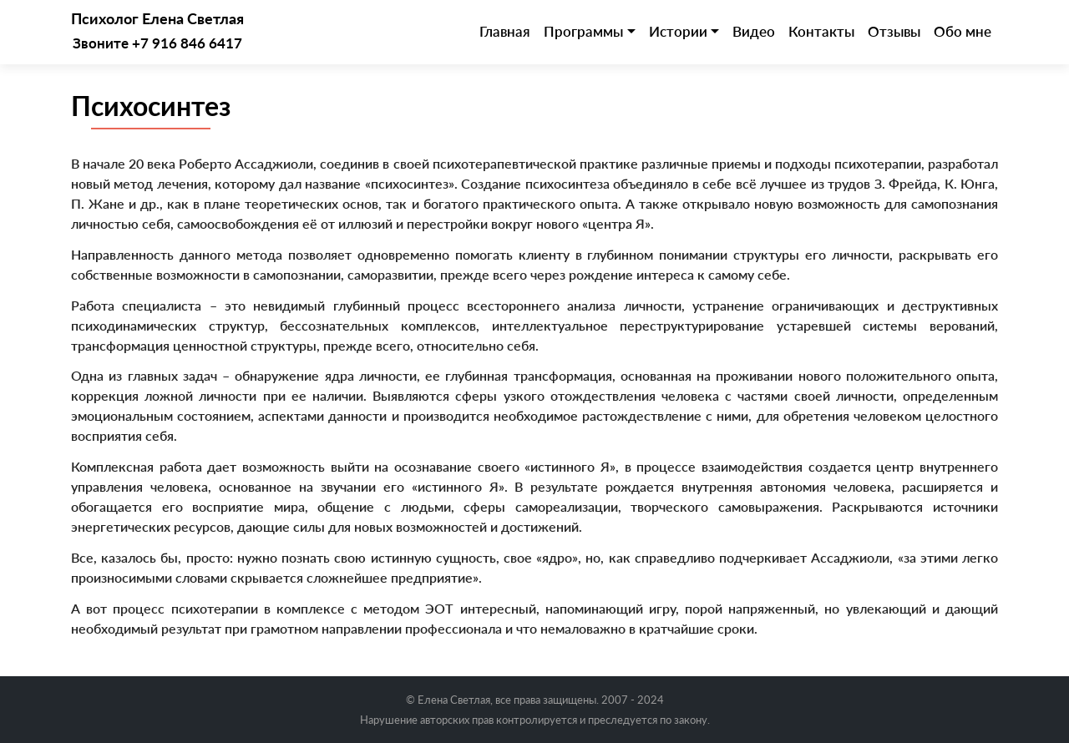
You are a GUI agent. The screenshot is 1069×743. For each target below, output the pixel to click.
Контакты (821, 31)
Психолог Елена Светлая (157, 19)
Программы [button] (583, 31)
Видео (753, 31)
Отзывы (894, 31)
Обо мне (962, 31)
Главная (504, 31)
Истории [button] (678, 31)
